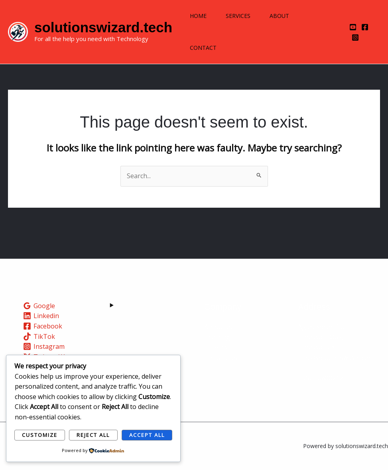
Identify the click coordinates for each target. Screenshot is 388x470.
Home (198, 16)
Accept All (147, 435)
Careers (216, 347)
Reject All (93, 435)
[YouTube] (352, 27)
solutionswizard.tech (103, 27)
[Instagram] (355, 37)
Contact (203, 47)
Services (238, 16)
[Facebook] (364, 27)
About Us (218, 327)
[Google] (39, 306)
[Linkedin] (41, 316)
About (279, 16)
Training (217, 337)
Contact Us (220, 357)
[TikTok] (39, 336)
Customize (39, 435)
